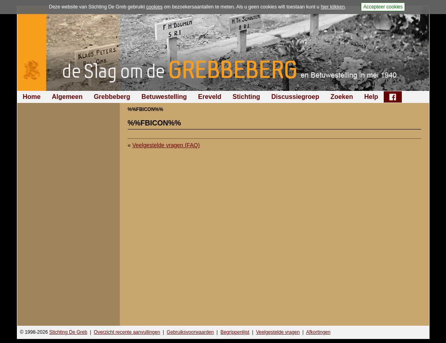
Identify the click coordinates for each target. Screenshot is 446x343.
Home (32, 96)
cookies (154, 7)
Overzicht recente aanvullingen (127, 332)
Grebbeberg (112, 96)
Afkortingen (318, 332)
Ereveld (209, 96)
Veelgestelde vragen (278, 332)
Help (371, 96)
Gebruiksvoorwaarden (190, 332)
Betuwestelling (164, 96)
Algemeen (67, 96)
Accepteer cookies (383, 7)
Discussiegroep (295, 96)
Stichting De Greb (68, 332)
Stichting (246, 96)
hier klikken (333, 7)
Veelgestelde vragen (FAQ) (166, 145)
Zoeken (341, 96)
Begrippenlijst (235, 332)
